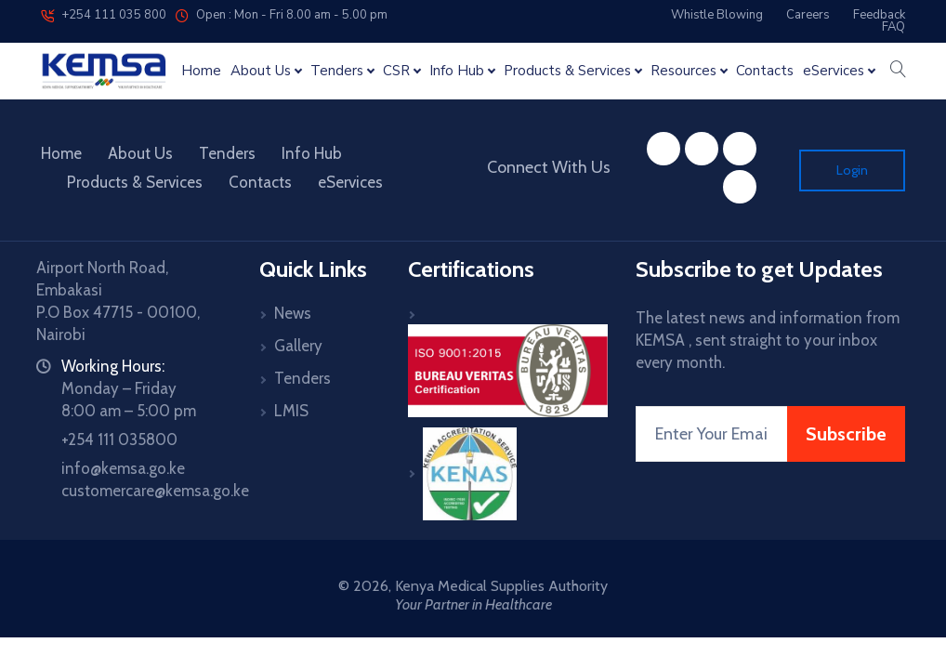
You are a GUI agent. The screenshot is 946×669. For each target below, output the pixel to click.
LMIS (291, 410)
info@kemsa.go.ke (123, 468)
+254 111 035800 (119, 439)
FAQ (893, 27)
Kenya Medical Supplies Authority (501, 586)
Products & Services (135, 182)
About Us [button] (260, 71)
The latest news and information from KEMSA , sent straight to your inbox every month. (768, 340)
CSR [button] (396, 71)
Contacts (765, 71)
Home (201, 71)
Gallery (298, 345)
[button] (897, 70)
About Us (140, 153)
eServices (350, 182)
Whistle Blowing (717, 15)
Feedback (879, 15)
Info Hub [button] (456, 71)
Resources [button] (683, 71)
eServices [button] (833, 71)
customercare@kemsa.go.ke (155, 490)
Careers (808, 15)
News (292, 313)
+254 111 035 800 (103, 15)
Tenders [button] (336, 71)
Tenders (227, 153)
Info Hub (312, 153)
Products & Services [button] (567, 71)
